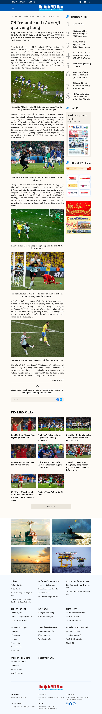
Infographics (15, 635)
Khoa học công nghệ (73, 635)
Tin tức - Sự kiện (16, 585)
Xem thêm (51, 507)
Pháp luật (71, 609)
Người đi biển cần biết (74, 639)
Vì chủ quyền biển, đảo (77, 581)
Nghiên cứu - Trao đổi (77, 627)
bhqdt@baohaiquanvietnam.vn (38, 392)
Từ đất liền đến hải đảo (19, 620)
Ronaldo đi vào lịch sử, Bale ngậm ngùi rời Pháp (23, 436)
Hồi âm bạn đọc (44, 635)
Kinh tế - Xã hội (18, 609)
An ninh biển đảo (44, 593)
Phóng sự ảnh (16, 643)
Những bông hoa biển (46, 631)
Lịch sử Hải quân (46, 658)
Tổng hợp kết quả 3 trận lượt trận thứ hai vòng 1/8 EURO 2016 (50, 465)
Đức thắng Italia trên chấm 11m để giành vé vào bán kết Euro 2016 (78, 437)
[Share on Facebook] (57, 399)
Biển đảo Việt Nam (17, 673)
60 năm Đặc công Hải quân (48, 597)
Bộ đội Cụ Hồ (15, 589)
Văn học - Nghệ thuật (18, 662)
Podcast (14, 639)
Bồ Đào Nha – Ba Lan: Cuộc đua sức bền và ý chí (22, 463)
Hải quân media (16, 647)
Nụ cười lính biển (16, 669)
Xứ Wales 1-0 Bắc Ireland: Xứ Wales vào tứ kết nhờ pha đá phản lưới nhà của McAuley (22, 496)
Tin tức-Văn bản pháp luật (75, 613)
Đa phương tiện (19, 627)
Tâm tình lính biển (47, 627)
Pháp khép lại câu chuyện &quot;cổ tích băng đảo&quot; (50, 437)
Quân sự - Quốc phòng (46, 585)
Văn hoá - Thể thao (20, 658)
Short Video (15, 651)
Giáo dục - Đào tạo (73, 631)
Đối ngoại (43, 609)
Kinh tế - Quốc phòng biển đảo (21, 617)
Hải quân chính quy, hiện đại (48, 589)
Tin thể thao (16, 17)
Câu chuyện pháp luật (73, 620)
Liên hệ (32, 2)
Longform (14, 631)
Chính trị (15, 581)
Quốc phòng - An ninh (49, 581)
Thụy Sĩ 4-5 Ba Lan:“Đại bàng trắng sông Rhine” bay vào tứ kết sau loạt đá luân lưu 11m (77, 466)
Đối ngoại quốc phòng (46, 613)
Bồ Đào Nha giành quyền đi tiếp (50, 493)
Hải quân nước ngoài (45, 617)
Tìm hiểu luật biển (72, 617)
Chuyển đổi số (71, 643)
